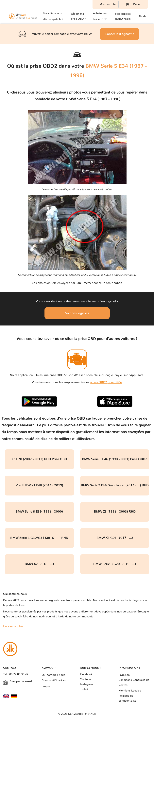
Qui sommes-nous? (54, 675)
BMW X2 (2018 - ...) (39, 564)
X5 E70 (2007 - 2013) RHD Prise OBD (39, 459)
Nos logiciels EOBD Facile (123, 16)
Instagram (86, 684)
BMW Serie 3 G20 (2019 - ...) (114, 564)
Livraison (124, 675)
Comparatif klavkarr (54, 680)
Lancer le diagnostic (119, 34)
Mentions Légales (130, 690)
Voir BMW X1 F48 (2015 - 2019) (39, 485)
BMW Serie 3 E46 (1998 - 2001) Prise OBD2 (114, 459)
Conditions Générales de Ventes (134, 682)
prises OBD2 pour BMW (106, 382)
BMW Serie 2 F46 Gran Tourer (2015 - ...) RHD (115, 485)
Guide (142, 16)
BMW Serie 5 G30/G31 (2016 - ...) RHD (39, 537)
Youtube (85, 679)
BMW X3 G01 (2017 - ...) (114, 537)
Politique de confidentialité (127, 698)
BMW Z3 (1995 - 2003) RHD (115, 511)
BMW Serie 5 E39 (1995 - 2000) (39, 511)
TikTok (84, 689)
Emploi (46, 686)
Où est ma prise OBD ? (78, 16)
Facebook (86, 674)
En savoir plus (13, 626)
